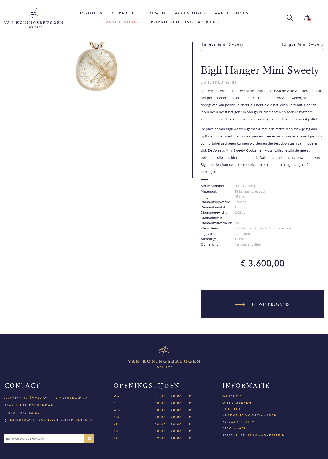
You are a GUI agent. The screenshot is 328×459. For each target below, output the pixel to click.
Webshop (231, 396)
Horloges (91, 13)
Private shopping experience (186, 22)
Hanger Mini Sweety (222, 44)
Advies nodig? (123, 22)
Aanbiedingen (232, 13)
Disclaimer (234, 428)
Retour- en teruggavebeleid (253, 435)
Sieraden (123, 13)
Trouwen (154, 13)
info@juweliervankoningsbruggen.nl (52, 420)
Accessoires (190, 13)
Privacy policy (238, 422)
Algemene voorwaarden (249, 415)
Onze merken (237, 402)
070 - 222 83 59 (24, 413)
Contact (231, 409)
